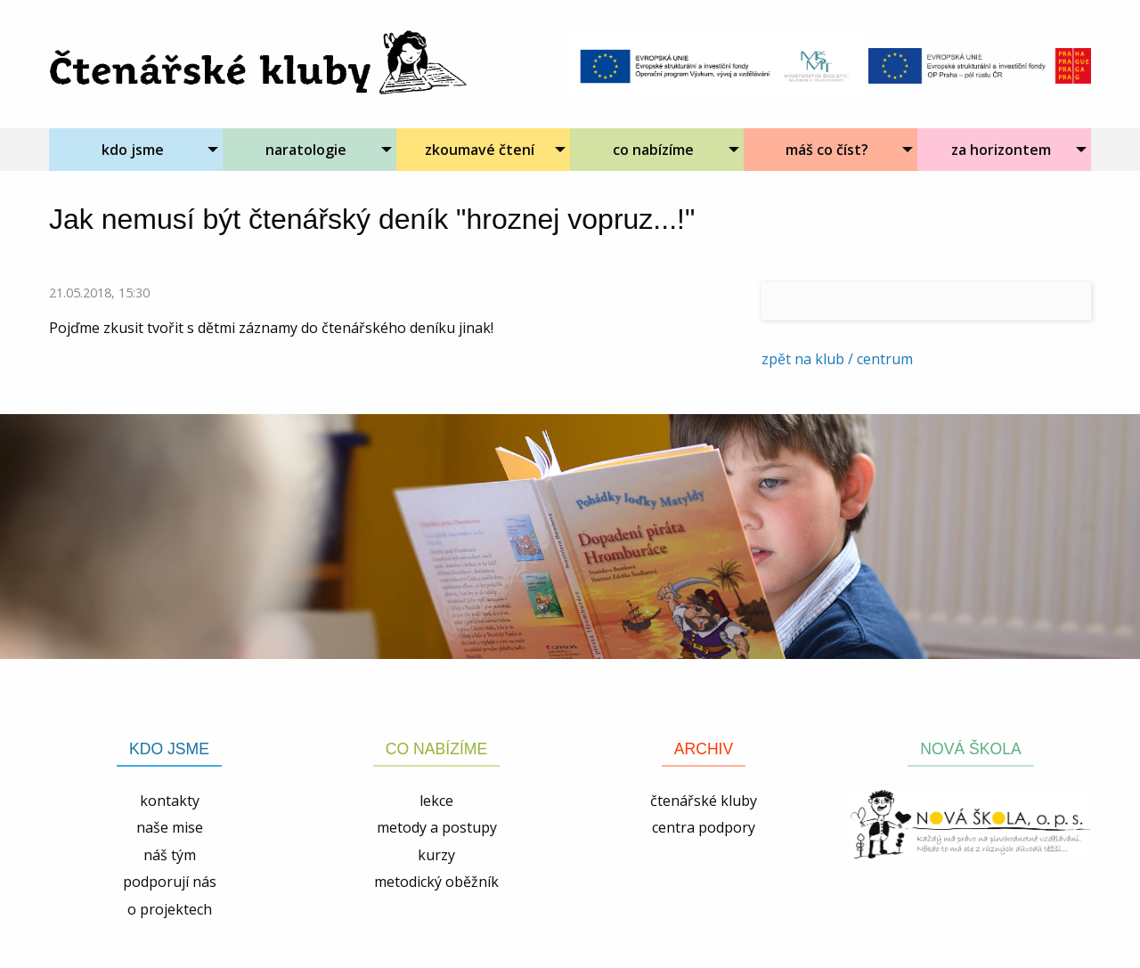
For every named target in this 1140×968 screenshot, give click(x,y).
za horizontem (1001, 149)
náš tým (169, 855)
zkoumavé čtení (479, 149)
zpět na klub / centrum (837, 359)
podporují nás (169, 881)
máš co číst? (827, 149)
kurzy (436, 855)
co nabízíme (653, 149)
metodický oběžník (436, 881)
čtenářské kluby (703, 800)
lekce (436, 800)
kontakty (170, 800)
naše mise (169, 827)
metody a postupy (437, 827)
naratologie (305, 149)
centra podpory (703, 827)
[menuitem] (136, 149)
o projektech (169, 909)
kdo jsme (133, 149)
